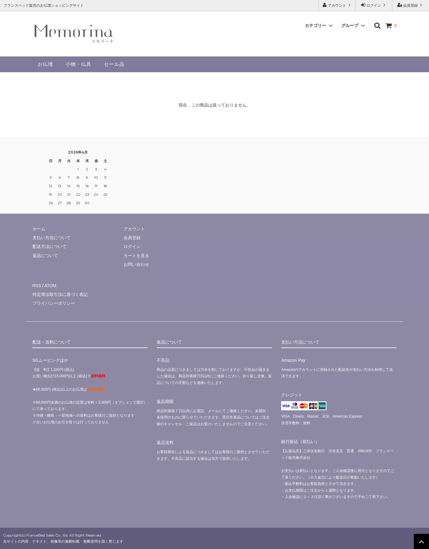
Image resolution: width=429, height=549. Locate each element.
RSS (36, 285)
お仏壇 (45, 64)
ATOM (50, 285)
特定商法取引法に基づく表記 (60, 294)
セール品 (114, 64)
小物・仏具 (78, 64)
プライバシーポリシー (53, 303)
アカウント (337, 5)
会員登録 (410, 5)
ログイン (374, 5)
